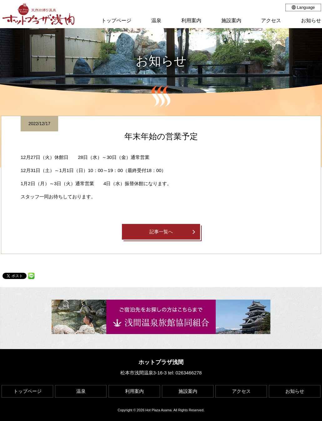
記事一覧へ (161, 231)
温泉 (81, 391)
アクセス (241, 391)
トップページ (27, 391)
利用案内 (134, 391)
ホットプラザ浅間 (161, 362)
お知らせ (294, 391)
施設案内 (188, 391)
